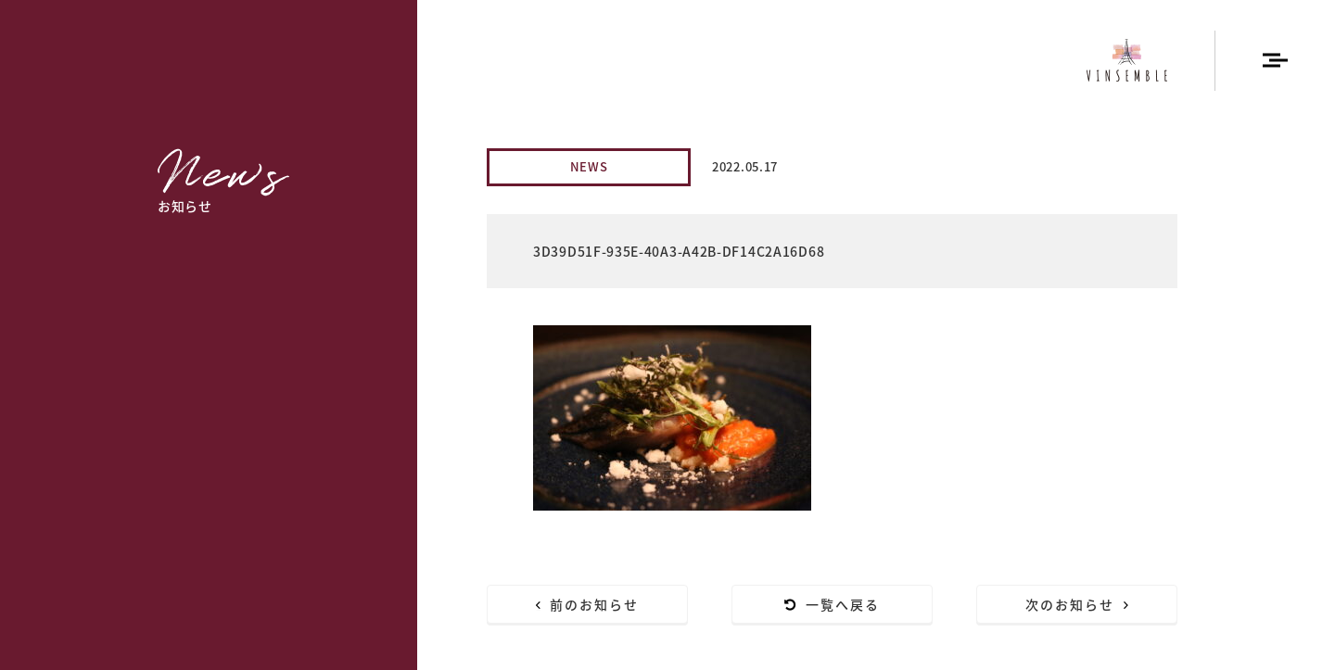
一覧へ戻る (832, 604)
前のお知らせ (588, 604)
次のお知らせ (1077, 604)
